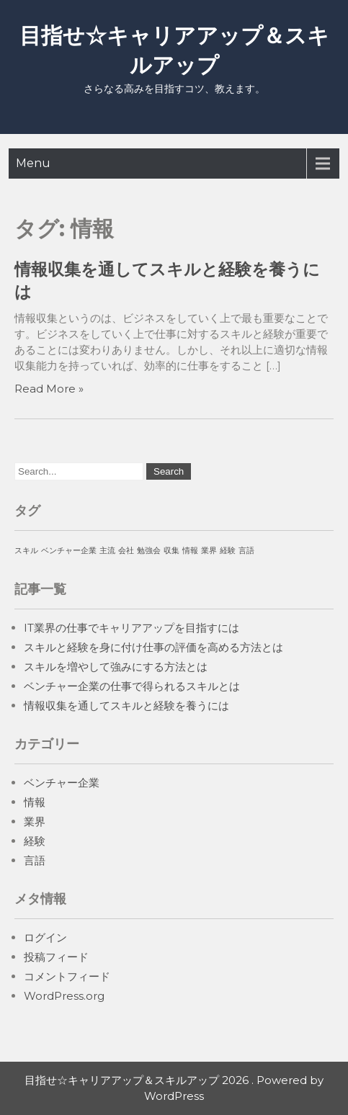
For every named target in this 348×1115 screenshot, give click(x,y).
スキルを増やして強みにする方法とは (116, 666)
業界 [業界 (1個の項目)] (209, 550)
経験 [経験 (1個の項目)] (228, 550)
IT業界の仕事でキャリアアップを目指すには (131, 628)
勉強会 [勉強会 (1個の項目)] (149, 550)
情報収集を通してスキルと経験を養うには (126, 705)
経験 (34, 841)
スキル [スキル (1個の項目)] (26, 550)
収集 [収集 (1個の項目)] (171, 550)
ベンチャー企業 (61, 782)
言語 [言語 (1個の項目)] (246, 550)
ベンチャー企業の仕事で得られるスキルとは (132, 686)
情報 (34, 802)
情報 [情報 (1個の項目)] (190, 550)
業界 (34, 821)
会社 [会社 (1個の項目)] (126, 550)
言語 (34, 860)
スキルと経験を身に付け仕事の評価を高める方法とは (153, 647)
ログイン (45, 937)
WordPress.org (64, 996)
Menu (33, 163)
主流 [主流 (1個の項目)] (107, 550)
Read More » (49, 388)
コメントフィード (67, 976)
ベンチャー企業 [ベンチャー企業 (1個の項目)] (69, 550)
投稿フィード (56, 957)
